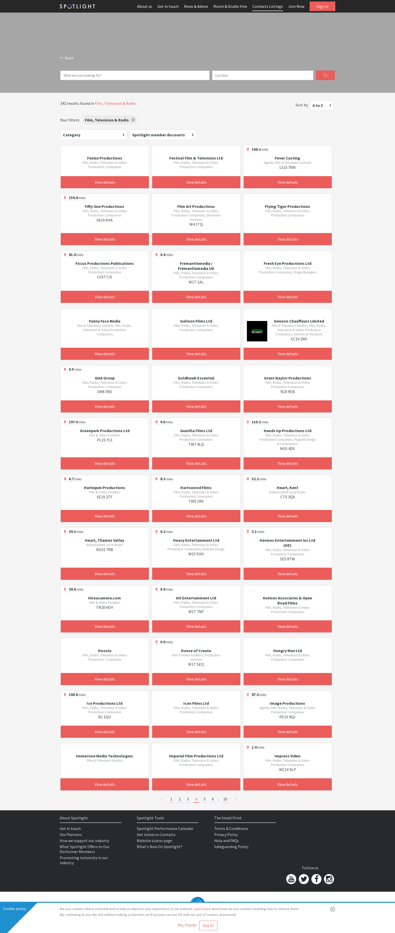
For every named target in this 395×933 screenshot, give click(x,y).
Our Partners (71, 834)
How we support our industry (84, 840)
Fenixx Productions (104, 157)
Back (66, 57)
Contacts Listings (267, 6)
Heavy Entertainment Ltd (196, 540)
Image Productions (287, 703)
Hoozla (104, 650)
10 (225, 798)
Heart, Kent (287, 487)
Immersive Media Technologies (104, 755)
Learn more (202, 909)
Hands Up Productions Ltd (287, 430)
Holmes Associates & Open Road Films (287, 600)
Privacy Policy (226, 834)
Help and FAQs (226, 840)
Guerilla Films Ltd (196, 430)
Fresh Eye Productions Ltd (287, 263)
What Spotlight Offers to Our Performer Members (85, 849)
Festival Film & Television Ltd (196, 157)
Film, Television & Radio (115, 103)
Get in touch (168, 6)
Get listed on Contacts (156, 834)
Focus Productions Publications (105, 263)
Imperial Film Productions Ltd (196, 755)
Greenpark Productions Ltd (104, 430)
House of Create (196, 650)
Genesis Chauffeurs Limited (299, 321)
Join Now (296, 6)
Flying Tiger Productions (287, 206)
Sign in (322, 6)
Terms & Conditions (231, 828)
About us (144, 6)
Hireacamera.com (104, 597)
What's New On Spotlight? (159, 846)
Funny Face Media (104, 321)
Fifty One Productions (104, 206)
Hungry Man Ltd (287, 650)
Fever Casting (287, 157)
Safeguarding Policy (231, 846)
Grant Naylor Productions (287, 377)
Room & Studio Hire (230, 6)
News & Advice (196, 6)
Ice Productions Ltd (104, 703)
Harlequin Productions (104, 487)
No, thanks (187, 924)
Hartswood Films (196, 487)
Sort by (301, 104)
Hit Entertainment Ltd (196, 597)
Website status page (154, 840)
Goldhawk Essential (196, 377)
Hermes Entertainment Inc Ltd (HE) (287, 543)
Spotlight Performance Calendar (165, 828)
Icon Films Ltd (196, 703)
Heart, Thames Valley (104, 540)
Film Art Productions (196, 206)
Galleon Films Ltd (196, 321)
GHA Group (105, 377)
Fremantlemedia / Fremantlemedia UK (196, 266)
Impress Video (288, 755)
